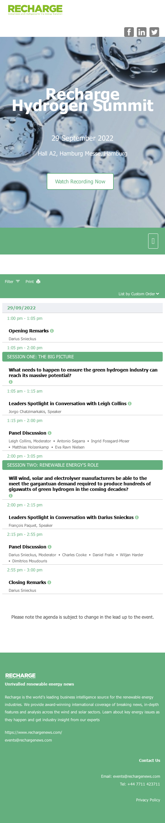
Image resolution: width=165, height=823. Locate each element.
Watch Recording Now (80, 181)
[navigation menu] (153, 240)
